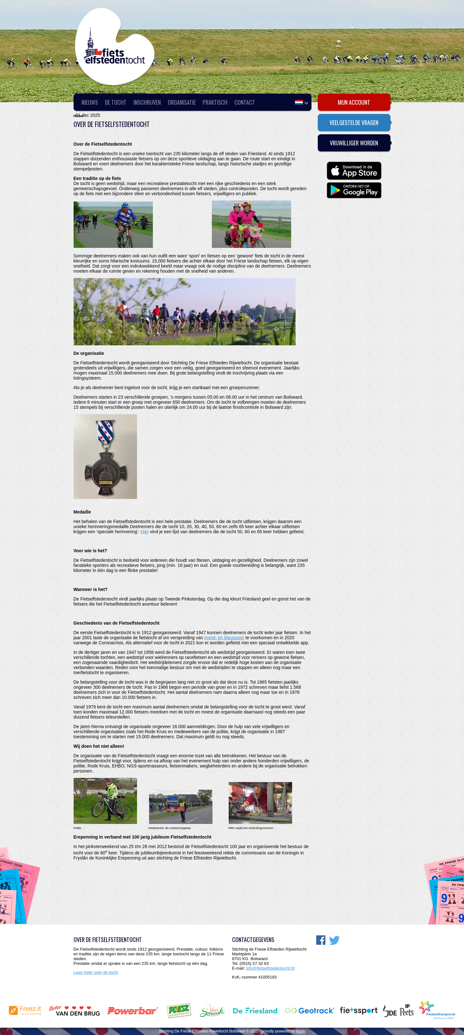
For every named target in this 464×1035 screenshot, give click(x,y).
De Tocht (116, 102)
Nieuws (90, 102)
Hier (145, 531)
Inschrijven (147, 102)
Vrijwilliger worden (354, 143)
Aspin (300, 1031)
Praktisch (215, 102)
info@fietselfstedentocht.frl (270, 968)
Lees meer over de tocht (96, 972)
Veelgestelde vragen (354, 122)
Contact (244, 102)
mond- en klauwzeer (224, 637)
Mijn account (354, 102)
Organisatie (182, 102)
